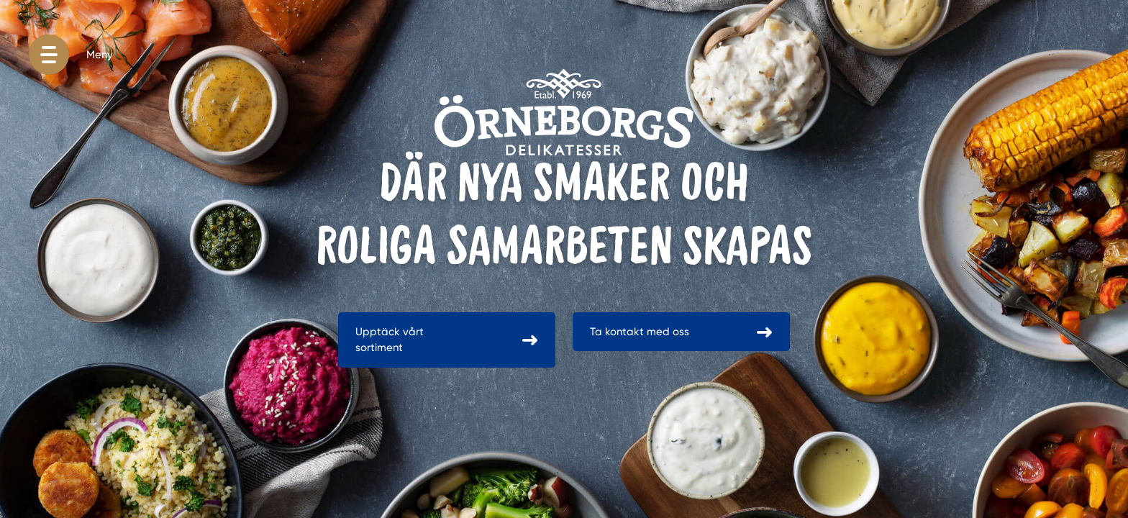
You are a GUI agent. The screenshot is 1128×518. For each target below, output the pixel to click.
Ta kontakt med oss (639, 331)
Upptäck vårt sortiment (389, 340)
